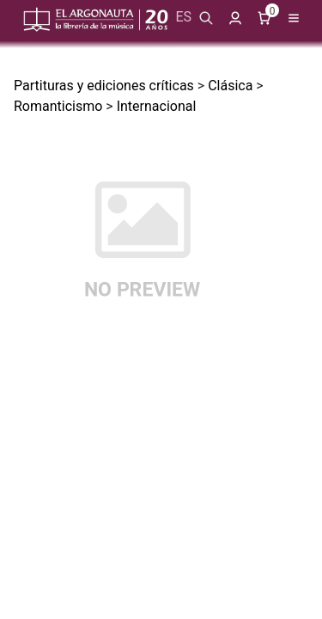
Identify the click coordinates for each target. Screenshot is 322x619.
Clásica (230, 85)
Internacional (157, 106)
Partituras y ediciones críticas (104, 85)
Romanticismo (58, 106)
